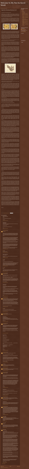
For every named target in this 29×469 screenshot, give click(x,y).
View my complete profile (23, 31)
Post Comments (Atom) (5, 467)
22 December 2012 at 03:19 (5, 414)
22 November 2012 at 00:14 (5, 387)
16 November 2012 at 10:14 (5, 350)
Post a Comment (3, 463)
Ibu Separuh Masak (5, 230)
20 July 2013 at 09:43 (5, 462)
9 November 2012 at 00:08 (5, 257)
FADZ (3, 308)
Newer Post (2, 466)
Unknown (4, 429)
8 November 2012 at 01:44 (5, 220)
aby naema (4, 416)
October (23, 25)
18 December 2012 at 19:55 (5, 404)
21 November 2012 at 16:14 (5, 370)
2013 (22, 10)
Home (10, 466)
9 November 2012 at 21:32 (5, 311)
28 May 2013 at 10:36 (5, 427)
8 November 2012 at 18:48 (5, 252)
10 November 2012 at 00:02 (5, 321)
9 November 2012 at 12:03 (5, 282)
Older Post (18, 466)
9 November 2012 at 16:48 (5, 306)
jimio (3, 259)
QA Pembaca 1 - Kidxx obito (24, 13)
